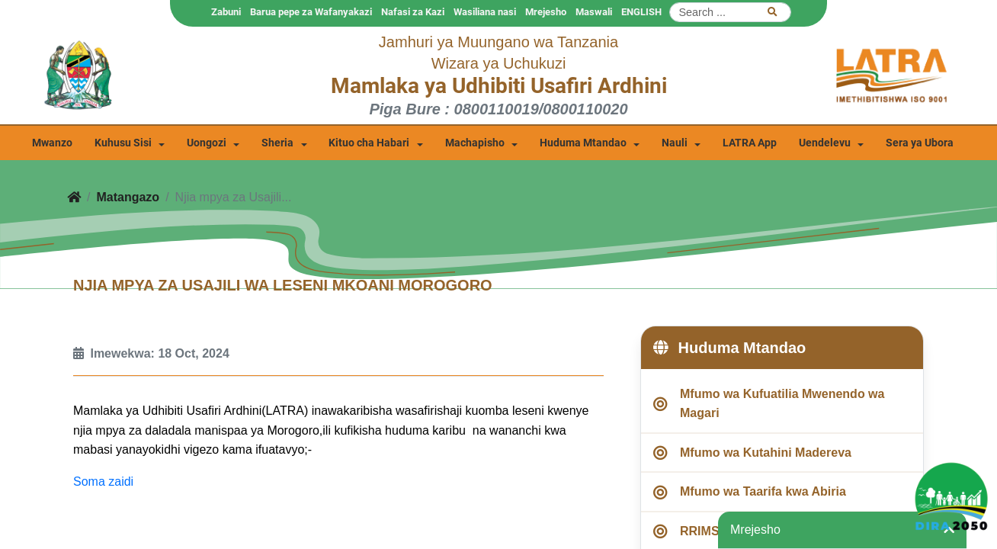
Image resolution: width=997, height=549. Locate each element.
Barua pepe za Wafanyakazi (311, 12)
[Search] (730, 12)
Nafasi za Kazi (412, 12)
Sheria (277, 142)
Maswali (593, 12)
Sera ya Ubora (920, 142)
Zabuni (226, 12)
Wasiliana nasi (485, 12)
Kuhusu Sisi (123, 142)
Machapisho (475, 142)
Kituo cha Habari (369, 142)
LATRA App (750, 142)
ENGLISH (641, 12)
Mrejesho (545, 12)
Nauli (675, 142)
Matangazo (127, 197)
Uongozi (206, 142)
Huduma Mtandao (583, 142)
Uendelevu (825, 142)
